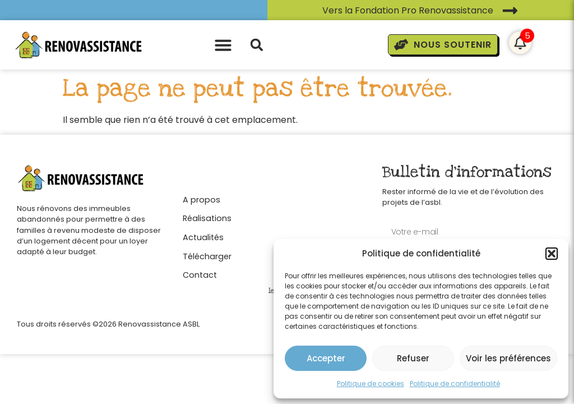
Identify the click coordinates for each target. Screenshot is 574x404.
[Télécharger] (207, 253)
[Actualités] (207, 234)
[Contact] (207, 272)
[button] (551, 253)
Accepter (326, 358)
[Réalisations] (207, 216)
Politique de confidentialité (455, 383)
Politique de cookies (370, 383)
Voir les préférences (508, 358)
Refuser (413, 358)
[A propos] (207, 196)
